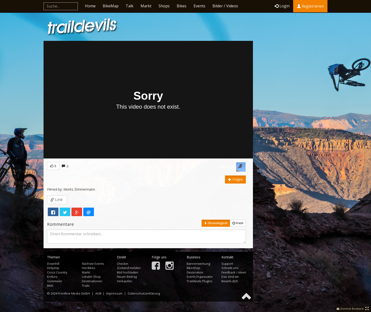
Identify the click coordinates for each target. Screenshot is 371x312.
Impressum (114, 293)
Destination (195, 272)
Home (90, 6)
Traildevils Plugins (199, 281)
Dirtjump (53, 268)
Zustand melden (129, 268)
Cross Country (57, 272)
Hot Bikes (88, 268)
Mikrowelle (226, 167)
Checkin (122, 263)
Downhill (53, 263)
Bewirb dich (229, 281)
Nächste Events (93, 263)
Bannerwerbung (198, 263)
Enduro (52, 276)
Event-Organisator (200, 276)
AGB (98, 293)
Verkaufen (124, 281)
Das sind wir (230, 276)
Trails (86, 285)
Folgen (235, 179)
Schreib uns (229, 268)
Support (227, 263)
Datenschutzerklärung (144, 293)
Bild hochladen (127, 272)
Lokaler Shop (91, 276)
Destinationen (92, 281)
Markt (146, 6)
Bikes (181, 6)
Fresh (237, 223)
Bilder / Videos (225, 6)
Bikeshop (193, 268)
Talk (129, 6)
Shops (164, 6)
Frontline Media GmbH (74, 293)
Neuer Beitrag (127, 276)
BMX (50, 285)
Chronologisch (215, 223)
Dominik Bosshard (350, 308)
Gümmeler (54, 281)
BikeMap (111, 6)
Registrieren (310, 6)
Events (199, 6)
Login (282, 6)
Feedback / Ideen (233, 272)
